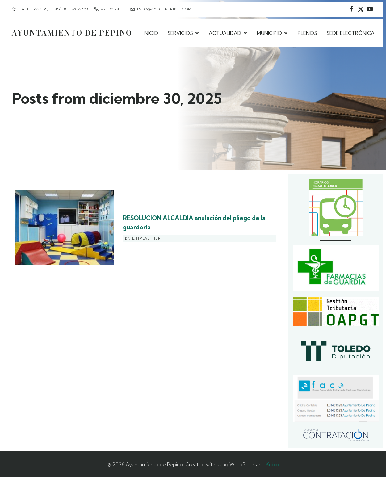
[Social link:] (370, 9)
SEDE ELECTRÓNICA (350, 32)
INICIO (151, 32)
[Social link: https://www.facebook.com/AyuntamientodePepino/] (351, 9)
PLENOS (307, 32)
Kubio (272, 463)
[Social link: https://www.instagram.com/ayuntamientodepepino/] (360, 9)
